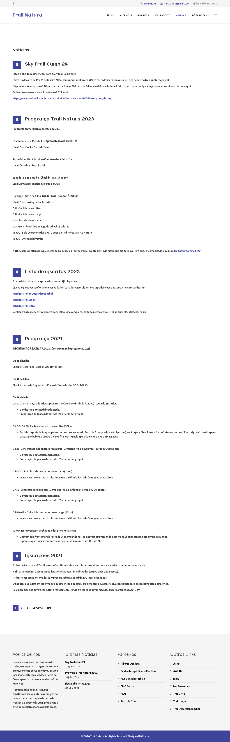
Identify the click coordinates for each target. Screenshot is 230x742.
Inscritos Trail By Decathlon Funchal (33, 294)
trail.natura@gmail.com (176, 3)
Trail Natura (27, 15)
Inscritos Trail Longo (24, 300)
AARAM (177, 671)
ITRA (176, 679)
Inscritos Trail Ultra (24, 306)
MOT (123, 694)
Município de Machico (132, 679)
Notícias (181, 15)
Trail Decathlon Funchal (186, 709)
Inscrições (125, 15)
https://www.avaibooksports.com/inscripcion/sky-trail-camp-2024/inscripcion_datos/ (62, 98)
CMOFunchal (127, 686)
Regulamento (162, 15)
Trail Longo (179, 701)
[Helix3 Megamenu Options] (215, 15)
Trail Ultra (179, 694)
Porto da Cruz (128, 701)
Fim (49, 608)
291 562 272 (150, 3)
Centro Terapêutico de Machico (138, 671)
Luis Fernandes (181, 686)
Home (110, 15)
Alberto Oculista (130, 664)
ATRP (176, 664)
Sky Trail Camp (200, 15)
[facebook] (14, 3)
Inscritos (143, 15)
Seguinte (38, 608)
